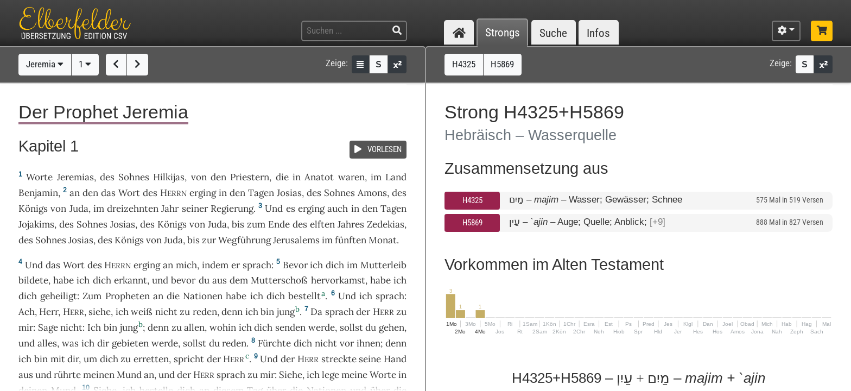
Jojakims (36, 224)
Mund (129, 375)
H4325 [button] (463, 64)
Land (396, 177)
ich (251, 312)
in (223, 193)
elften (322, 224)
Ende (279, 224)
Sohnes (133, 177)
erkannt (130, 280)
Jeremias (75, 177)
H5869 (472, 223)
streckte (339, 359)
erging (202, 193)
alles (47, 343)
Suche (553, 33)
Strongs (502, 33)
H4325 (472, 200)
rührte (67, 375)
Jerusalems (296, 240)
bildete (33, 280)
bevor (183, 280)
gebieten (130, 343)
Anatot (319, 177)
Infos (598, 33)
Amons (372, 193)
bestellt (304, 296)
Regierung (232, 209)
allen (194, 327)
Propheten (127, 296)
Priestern (249, 177)
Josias (289, 193)
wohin (222, 327)
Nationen (203, 296)
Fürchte (274, 343)
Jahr (170, 209)
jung (286, 312)
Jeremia (44, 64)
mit (57, 359)
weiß (142, 312)
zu (401, 312)
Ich (94, 327)
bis (238, 224)
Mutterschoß (279, 280)
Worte (39, 177)
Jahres (351, 224)
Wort (129, 193)
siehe (99, 312)
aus (25, 375)
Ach (26, 312)
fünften (350, 240)
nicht (166, 312)
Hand (395, 359)
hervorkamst (338, 280)
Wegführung (244, 240)
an (74, 193)
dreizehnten (132, 209)
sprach (257, 265)
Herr (48, 312)
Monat (383, 240)
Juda (78, 209)
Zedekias (385, 224)
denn (232, 312)
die (282, 177)
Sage (48, 327)
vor (347, 343)
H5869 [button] (502, 64)
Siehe (290, 375)
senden (290, 327)
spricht (189, 359)
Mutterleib (383, 265)
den (90, 193)
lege (330, 375)
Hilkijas (169, 177)
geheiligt (58, 296)
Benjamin (38, 193)
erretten (151, 359)
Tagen (261, 193)
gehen (391, 327)
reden (205, 312)
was (70, 343)
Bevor (295, 265)
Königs (33, 209)
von (199, 177)
